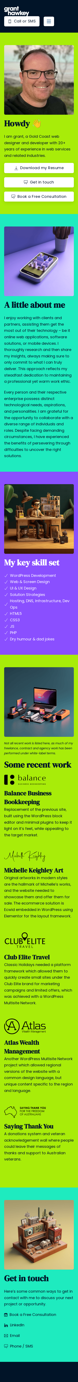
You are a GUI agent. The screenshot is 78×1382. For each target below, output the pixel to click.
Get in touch (39, 182)
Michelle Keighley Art (33, 870)
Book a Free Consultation (39, 196)
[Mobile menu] (49, 21)
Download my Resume (39, 167)
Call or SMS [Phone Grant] (22, 21)
